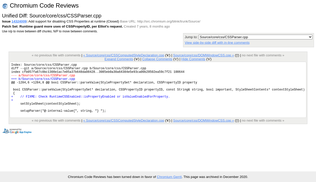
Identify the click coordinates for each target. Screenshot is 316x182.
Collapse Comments (157, 59)
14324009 (19, 21)
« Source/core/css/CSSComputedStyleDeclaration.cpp (123, 55)
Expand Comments (119, 59)
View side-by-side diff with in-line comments (217, 42)
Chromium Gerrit (169, 177)
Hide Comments (193, 59)
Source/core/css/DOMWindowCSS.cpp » (203, 55)
